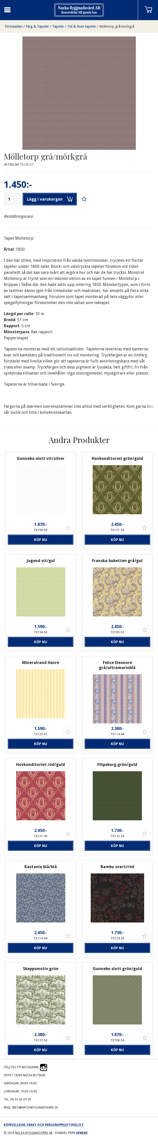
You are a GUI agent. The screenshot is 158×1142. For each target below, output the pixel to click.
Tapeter (58, 26)
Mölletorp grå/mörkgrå (116, 26)
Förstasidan (13, 26)
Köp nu (40, 540)
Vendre (82, 1133)
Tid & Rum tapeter (81, 26)
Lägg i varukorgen (50, 199)
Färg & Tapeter (37, 26)
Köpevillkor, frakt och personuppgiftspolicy (43, 1125)
